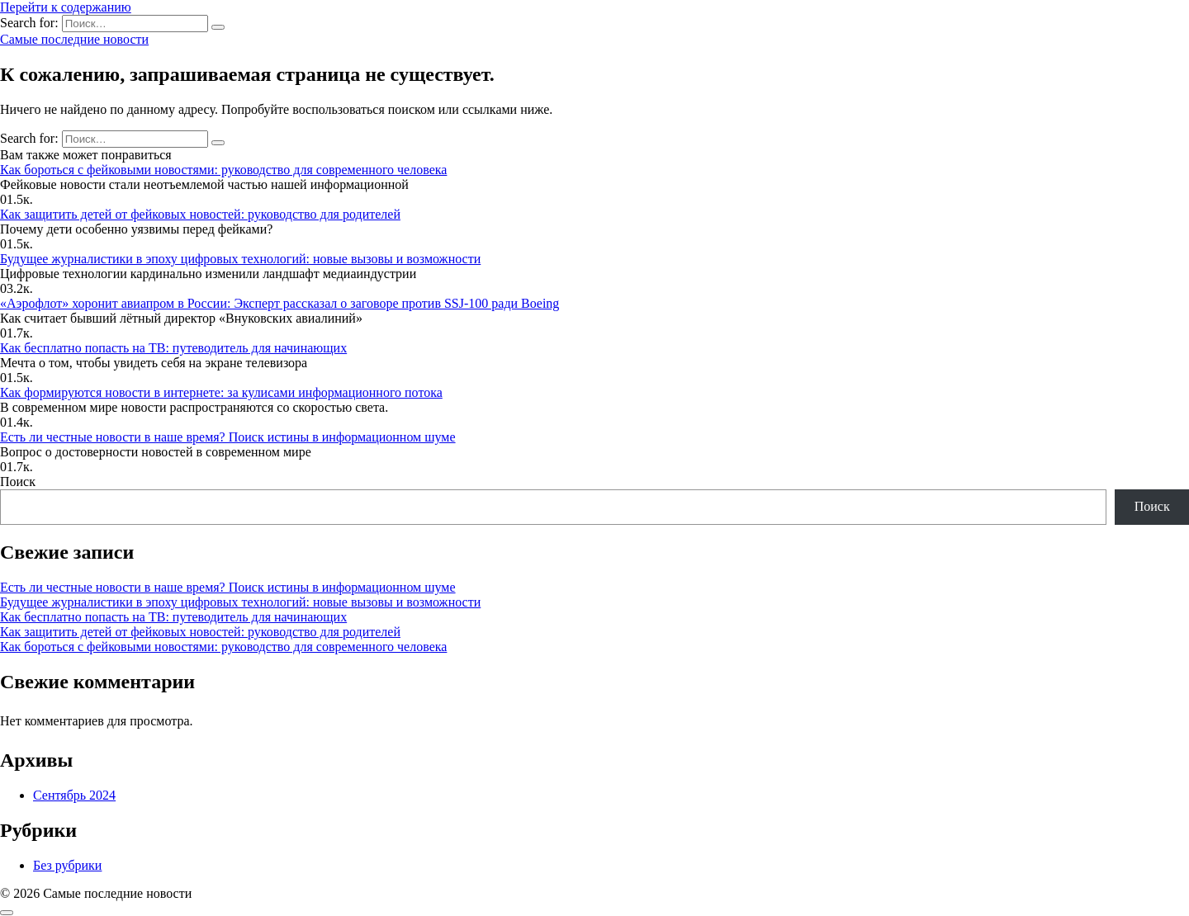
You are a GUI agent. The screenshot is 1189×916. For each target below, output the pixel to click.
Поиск (18, 482)
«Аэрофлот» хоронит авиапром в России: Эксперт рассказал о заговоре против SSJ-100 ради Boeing (279, 303)
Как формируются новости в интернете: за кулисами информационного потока (221, 392)
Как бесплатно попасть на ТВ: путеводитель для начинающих (173, 348)
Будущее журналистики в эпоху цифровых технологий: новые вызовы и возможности (240, 259)
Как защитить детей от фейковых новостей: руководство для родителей (200, 214)
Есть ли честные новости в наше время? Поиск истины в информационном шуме (228, 437)
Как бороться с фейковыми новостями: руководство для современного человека (223, 170)
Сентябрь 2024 (74, 795)
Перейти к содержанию (65, 7)
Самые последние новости (74, 39)
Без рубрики (67, 865)
